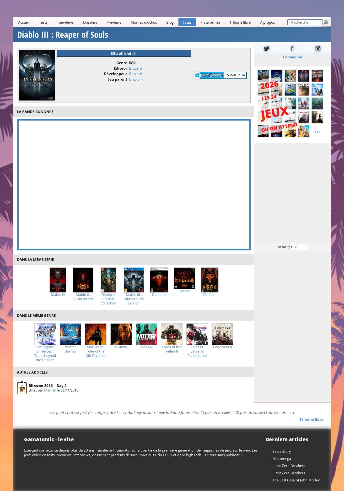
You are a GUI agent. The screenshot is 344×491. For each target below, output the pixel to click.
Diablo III (136, 79)
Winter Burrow (70, 349)
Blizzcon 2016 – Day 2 (48, 385)
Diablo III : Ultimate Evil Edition (134, 298)
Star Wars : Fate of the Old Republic (96, 351)
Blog (170, 22)
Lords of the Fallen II (171, 349)
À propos (267, 22)
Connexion (292, 57)
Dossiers (90, 22)
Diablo (184, 291)
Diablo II (209, 294)
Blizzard (135, 68)
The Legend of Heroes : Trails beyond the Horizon (45, 353)
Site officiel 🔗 (124, 53)
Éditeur (120, 68)
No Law (146, 347)
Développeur (115, 73)
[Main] (150, 22)
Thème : (292, 247)
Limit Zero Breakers (289, 465)
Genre (121, 62)
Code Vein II (222, 347)
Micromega (282, 458)
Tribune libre (240, 22)
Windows (212, 75)
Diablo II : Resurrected (83, 296)
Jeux (187, 22)
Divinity (121, 347)
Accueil (24, 22)
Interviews (65, 22)
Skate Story (282, 451)
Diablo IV (58, 294)
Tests (43, 22)
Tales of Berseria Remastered (197, 351)
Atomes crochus (144, 22)
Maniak (50, 390)
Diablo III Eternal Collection (108, 298)
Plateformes (210, 22)
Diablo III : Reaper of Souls (62, 34)
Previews (114, 22)
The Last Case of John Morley (296, 480)
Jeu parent (117, 79)
